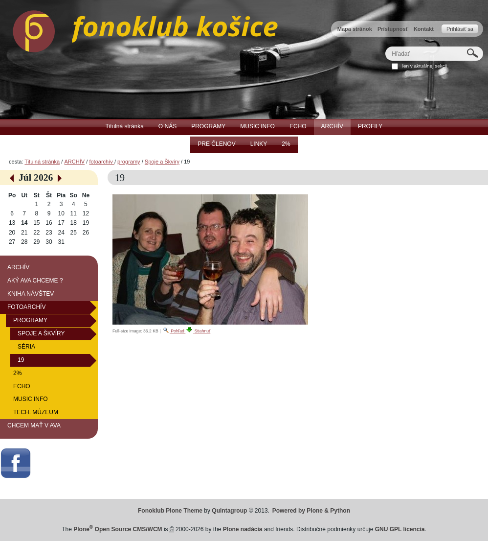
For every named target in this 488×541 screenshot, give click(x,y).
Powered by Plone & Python (311, 510)
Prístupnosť (392, 29)
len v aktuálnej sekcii (424, 66)
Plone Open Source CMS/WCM (117, 529)
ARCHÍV (74, 162)
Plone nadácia (243, 529)
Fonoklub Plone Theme (170, 510)
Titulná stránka (42, 162)
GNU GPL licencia (400, 529)
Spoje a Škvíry (162, 162)
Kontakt (424, 29)
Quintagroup (229, 510)
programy (128, 162)
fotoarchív (101, 162)
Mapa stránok (354, 29)
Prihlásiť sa (459, 29)
